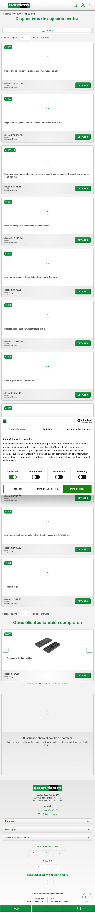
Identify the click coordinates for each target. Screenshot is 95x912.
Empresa (9, 821)
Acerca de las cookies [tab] (78, 429)
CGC (52, 899)
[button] (25, 683)
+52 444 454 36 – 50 (47, 810)
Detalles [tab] (47, 429)
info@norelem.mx (47, 814)
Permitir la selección (47, 489)
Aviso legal (40, 899)
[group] (46, 655)
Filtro (47, 30)
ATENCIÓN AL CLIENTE (17, 837)
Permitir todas (77, 489)
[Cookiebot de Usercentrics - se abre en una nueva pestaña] (79, 421)
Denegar (17, 489)
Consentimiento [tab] (16, 429)
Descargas (10, 829)
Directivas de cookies (59, 901)
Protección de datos (36, 901)
